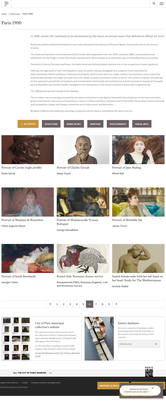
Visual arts (142, 123)
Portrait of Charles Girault (73, 167)
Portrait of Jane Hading (126, 167)
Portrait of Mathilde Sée (127, 220)
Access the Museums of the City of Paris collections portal (57, 354)
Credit (25, 382)
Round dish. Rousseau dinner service (80, 276)
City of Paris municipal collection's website (49, 325)
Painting (95, 123)
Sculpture (51, 123)
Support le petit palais (113, 385)
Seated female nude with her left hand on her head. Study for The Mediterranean (137, 278)
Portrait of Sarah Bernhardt (18, 276)
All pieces (28, 123)
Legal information (9, 382)
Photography (118, 123)
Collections (15, 13)
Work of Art (74, 123)
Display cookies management (46, 382)
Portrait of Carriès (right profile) (21, 167)
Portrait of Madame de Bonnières (22, 220)
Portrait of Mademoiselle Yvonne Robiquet (77, 222)
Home (4, 13)
